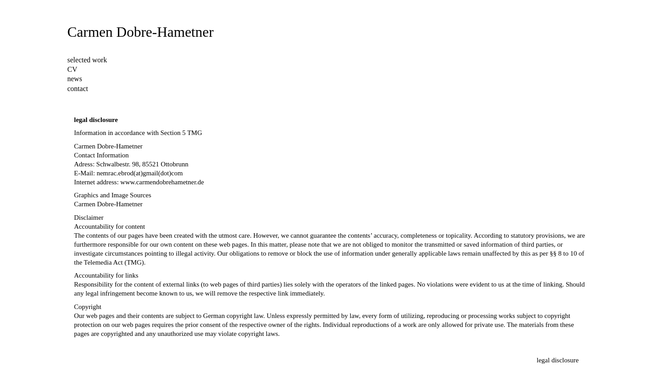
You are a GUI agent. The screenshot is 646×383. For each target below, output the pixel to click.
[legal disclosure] (558, 360)
